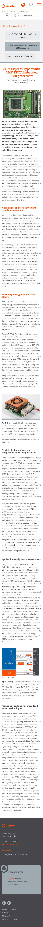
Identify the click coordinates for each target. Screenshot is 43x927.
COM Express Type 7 (12, 14)
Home (4, 12)
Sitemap (6, 916)
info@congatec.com (10, 844)
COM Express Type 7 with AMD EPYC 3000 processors (22, 16)
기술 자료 (12, 12)
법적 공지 (6, 912)
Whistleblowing (10, 919)
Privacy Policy (9, 909)
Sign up (11, 878)
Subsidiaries (7, 850)
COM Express (24, 12)
